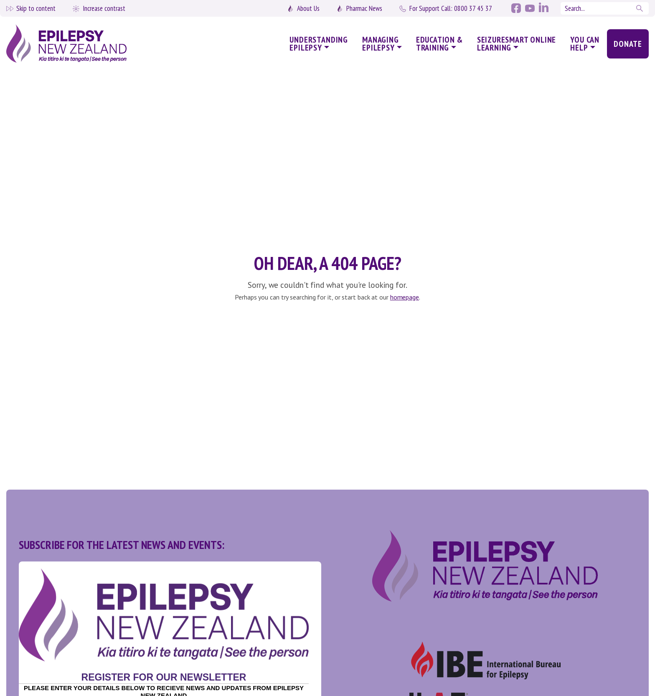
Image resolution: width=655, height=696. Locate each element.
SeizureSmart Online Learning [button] (516, 43)
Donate (628, 43)
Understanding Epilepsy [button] (318, 43)
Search (640, 8)
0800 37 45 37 (450, 8)
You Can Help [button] (584, 43)
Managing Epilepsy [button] (380, 43)
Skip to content (36, 8)
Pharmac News (364, 8)
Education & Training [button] (439, 43)
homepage (404, 297)
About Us (308, 8)
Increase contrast (104, 8)
